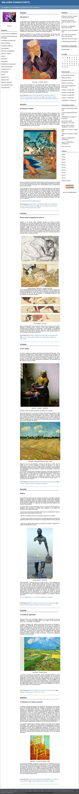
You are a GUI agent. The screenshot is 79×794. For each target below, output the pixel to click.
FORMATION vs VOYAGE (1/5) (69, 100)
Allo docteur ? (24, 17)
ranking (33, 781)
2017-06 (63, 170)
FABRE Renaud (65, 116)
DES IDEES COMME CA (7, 45)
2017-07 (63, 167)
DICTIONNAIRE (5, 48)
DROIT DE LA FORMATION (7, 51)
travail (54, 98)
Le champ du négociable (27, 614)
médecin (35, 98)
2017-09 (63, 162)
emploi (55, 205)
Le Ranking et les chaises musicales (31, 702)
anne (63, 146)
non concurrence (37, 692)
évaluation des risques (34, 604)
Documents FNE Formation (68, 75)
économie (50, 98)
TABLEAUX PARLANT (6, 82)
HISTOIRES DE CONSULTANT (8, 64)
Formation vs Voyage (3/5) (68, 95)
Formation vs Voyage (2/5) (68, 97)
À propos (9, 25)
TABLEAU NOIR (5, 79)
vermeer (22, 483)
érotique (25, 338)
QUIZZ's (3, 74)
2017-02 (63, 178)
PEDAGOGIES (4, 72)
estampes (52, 337)
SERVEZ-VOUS (5, 77)
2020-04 (63, 154)
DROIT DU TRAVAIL (6, 53)
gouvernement (41, 98)
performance (46, 781)
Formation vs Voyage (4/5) (68, 92)
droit (57, 98)
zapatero (37, 337)
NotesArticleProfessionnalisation (69, 41)
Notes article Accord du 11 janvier (69, 38)
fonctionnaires (48, 97)
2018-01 (63, 159)
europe (28, 337)
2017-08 (63, 165)
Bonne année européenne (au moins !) (32, 217)
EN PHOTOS (4, 58)
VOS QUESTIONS (5, 87)
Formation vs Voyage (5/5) (68, 89)
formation (47, 205)
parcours (42, 205)
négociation (27, 692)
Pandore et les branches (67, 83)
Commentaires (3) (32, 205)
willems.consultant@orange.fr (70, 192)
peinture (31, 207)
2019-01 (63, 157)
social (46, 98)
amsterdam (32, 483)
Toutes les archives (66, 180)
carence (22, 98)
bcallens (63, 108)
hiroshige (27, 207)
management (45, 483)
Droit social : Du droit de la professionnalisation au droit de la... (69, 22)
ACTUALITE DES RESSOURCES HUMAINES (39, 95)
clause (42, 692)
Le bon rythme (24, 348)
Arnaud (63, 112)
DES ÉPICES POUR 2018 (68, 80)
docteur (30, 98)
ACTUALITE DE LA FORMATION (9, 33)
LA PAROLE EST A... (6, 69)
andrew (63, 125)
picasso (25, 337)
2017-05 (63, 172)
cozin (63, 142)
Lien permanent (28, 97)
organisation (38, 483)
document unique (24, 604)
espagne (33, 337)
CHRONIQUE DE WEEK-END (8, 40)
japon (35, 207)
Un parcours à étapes (26, 108)
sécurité (51, 205)
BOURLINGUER (65, 49)
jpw (62, 121)
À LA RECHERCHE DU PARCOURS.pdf (30, 201)
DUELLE (3, 56)
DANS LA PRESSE (5, 43)
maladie (54, 97)
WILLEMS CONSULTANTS (16, 2)
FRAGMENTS (4, 61)
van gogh (26, 98)
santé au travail (42, 604)
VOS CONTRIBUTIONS (6, 85)
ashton (47, 337)
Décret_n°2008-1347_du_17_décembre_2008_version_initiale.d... (36, 597)
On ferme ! (68, 146)
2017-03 (63, 175)
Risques (22, 493)
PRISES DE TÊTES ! (66, 77)
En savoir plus (9, 792)
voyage (38, 207)
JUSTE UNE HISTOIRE (6, 66)
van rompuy (42, 337)
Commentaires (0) (37, 97)
